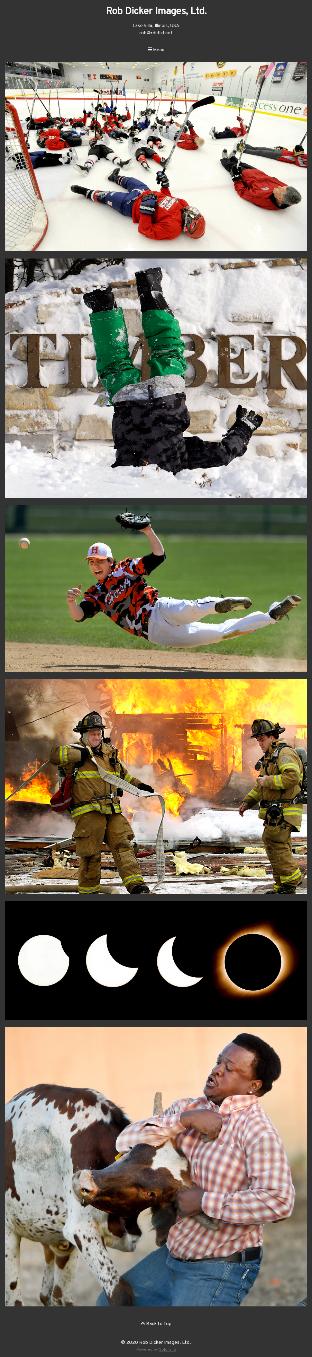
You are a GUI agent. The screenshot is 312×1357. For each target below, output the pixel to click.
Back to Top (156, 1324)
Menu (156, 50)
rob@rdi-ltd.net (156, 33)
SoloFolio (167, 1349)
